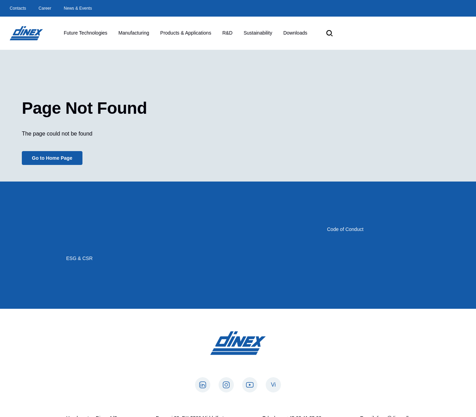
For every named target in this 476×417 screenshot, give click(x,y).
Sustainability (258, 33)
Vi (273, 385)
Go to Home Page (52, 158)
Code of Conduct (345, 229)
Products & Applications (185, 33)
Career (44, 8)
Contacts (18, 8)
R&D (227, 33)
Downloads (295, 33)
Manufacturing (133, 33)
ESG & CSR (79, 258)
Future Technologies (85, 33)
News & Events (78, 8)
